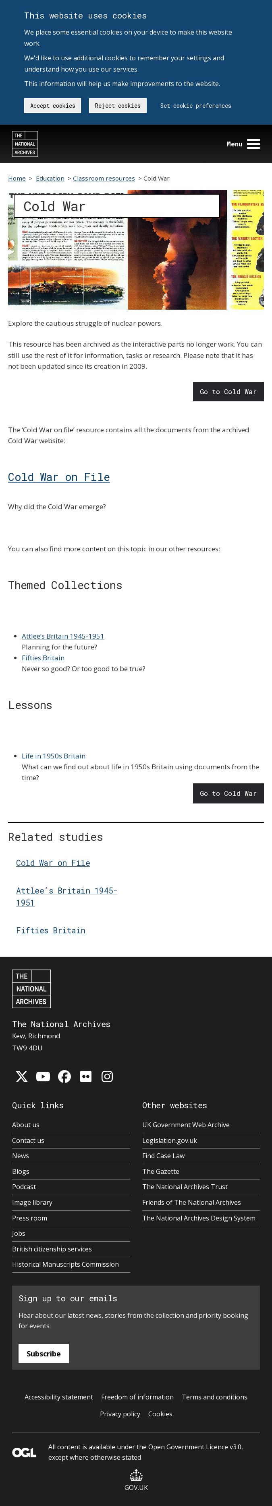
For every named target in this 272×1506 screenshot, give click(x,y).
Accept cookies (52, 105)
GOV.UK (136, 1480)
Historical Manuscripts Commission (65, 1264)
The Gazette (160, 1171)
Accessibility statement (59, 1397)
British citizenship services (52, 1249)
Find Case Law (163, 1155)
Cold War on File (59, 476)
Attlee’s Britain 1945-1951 (63, 636)
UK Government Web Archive (186, 1124)
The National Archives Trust (185, 1186)
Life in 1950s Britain (53, 755)
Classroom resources (104, 178)
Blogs (20, 1171)
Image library (32, 1202)
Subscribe (44, 1353)
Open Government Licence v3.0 (194, 1446)
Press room (29, 1218)
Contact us (28, 1140)
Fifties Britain (43, 657)
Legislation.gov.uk (169, 1140)
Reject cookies (118, 105)
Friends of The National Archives (191, 1202)
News (20, 1155)
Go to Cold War (228, 391)
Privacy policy (120, 1413)
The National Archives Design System (198, 1218)
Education (50, 178)
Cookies (160, 1413)
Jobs (18, 1233)
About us (25, 1124)
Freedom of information (137, 1397)
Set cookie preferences (195, 105)
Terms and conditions (214, 1397)
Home (17, 178)
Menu (243, 144)
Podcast (24, 1186)
